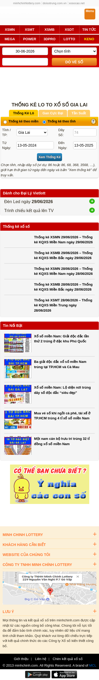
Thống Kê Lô (23, 113)
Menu (90, 11)
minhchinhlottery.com (26, 3)
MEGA (9, 39)
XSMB (50, 30)
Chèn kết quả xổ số (68, 659)
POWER (29, 39)
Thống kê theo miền (21, 121)
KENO (89, 39)
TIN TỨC (89, 30)
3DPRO (49, 39)
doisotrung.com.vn (55, 3)
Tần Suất (79, 113)
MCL (92, 665)
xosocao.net (76, 3)
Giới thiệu (21, 659)
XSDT (69, 30)
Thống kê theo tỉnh (59, 121)
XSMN (10, 30)
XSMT (29, 30)
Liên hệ (40, 659)
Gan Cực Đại (53, 113)
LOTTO (69, 39)
